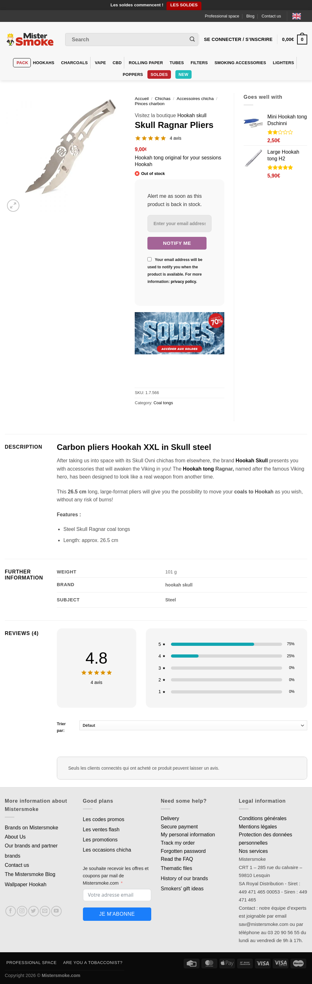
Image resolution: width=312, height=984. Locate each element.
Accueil (142, 98)
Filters (199, 62)
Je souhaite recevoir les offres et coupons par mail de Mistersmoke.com (116, 876)
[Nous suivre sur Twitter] (33, 911)
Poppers (133, 74)
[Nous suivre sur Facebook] (10, 911)
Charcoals (74, 62)
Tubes (177, 62)
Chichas (162, 98)
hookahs (43, 62)
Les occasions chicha (107, 850)
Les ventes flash (101, 829)
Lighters (283, 62)
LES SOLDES (184, 5)
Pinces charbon (150, 103)
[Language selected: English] (299, 16)
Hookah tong (197, 469)
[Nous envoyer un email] (45, 911)
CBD (117, 62)
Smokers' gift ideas (182, 888)
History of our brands (184, 878)
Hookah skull (192, 115)
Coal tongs (163, 402)
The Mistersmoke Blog (30, 874)
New (183, 74)
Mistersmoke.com (61, 975)
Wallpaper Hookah (25, 884)
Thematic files (176, 868)
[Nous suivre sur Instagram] (22, 911)
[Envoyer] (192, 39)
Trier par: (182, 726)
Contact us (271, 16)
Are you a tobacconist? (93, 962)
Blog (250, 16)
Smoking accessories (240, 62)
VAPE (100, 62)
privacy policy (183, 281)
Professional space (222, 16)
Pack (22, 62)
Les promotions (100, 839)
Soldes (159, 74)
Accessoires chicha (195, 98)
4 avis (175, 138)
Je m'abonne (117, 914)
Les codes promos (104, 819)
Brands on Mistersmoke (31, 827)
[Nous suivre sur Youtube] (56, 911)
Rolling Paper (146, 62)
